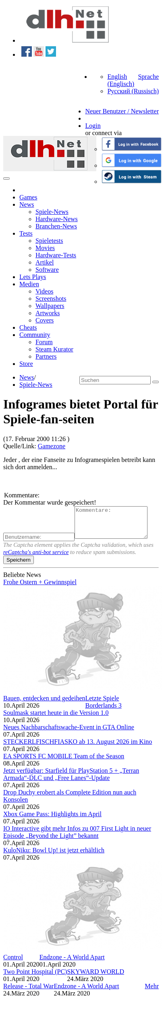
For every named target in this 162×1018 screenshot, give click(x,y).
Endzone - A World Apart (72, 963)
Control (13, 963)
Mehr (152, 992)
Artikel (44, 262)
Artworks (47, 313)
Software (47, 269)
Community (34, 334)
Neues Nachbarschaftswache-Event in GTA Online (68, 733)
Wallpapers (49, 305)
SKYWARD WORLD (95, 977)
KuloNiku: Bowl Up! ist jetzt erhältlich (53, 856)
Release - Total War (28, 992)
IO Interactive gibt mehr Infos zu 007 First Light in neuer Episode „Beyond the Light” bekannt (77, 838)
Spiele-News (52, 211)
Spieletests (49, 240)
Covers (44, 320)
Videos (44, 291)
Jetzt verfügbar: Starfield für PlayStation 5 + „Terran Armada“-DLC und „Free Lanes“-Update (71, 780)
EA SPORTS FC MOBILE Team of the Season (63, 762)
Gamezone (51, 446)
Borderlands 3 (103, 711)
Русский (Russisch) (133, 91)
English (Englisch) (120, 80)
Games (28, 197)
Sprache (148, 76)
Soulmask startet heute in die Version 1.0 (55, 718)
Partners (45, 356)
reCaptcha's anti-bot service (36, 558)
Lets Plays (32, 276)
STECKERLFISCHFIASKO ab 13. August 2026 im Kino (77, 747)
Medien (29, 284)
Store (26, 363)
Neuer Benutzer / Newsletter (122, 111)
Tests (26, 233)
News (26, 204)
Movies (45, 247)
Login (92, 125)
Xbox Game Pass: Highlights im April (52, 820)
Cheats (28, 327)
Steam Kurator (54, 349)
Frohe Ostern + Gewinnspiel (40, 588)
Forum (44, 342)
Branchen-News (56, 226)
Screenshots (50, 298)
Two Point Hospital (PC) (35, 977)
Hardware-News (56, 219)
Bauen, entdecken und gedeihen (44, 704)
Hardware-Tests (55, 255)
